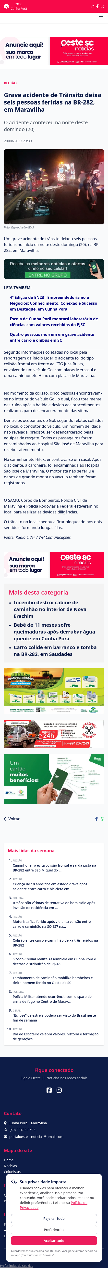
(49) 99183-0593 (23, 1129)
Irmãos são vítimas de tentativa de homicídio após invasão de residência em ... (54, 905)
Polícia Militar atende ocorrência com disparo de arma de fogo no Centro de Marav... (52, 999)
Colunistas (12, 1171)
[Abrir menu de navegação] (101, 16)
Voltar (12, 819)
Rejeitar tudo (54, 1218)
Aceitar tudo (54, 1240)
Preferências (54, 1229)
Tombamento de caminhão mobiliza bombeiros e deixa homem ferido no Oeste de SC (53, 980)
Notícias (10, 1166)
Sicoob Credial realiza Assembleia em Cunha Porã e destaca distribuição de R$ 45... (54, 961)
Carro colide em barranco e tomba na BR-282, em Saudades (55, 650)
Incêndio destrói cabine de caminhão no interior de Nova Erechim (50, 609)
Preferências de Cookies (16, 1266)
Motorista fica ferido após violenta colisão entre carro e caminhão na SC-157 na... (52, 924)
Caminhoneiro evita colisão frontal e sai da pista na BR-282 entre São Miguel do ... (54, 867)
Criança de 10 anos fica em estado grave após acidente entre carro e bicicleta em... (50, 886)
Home (9, 1160)
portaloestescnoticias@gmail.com (36, 1136)
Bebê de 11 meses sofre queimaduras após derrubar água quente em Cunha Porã (54, 632)
